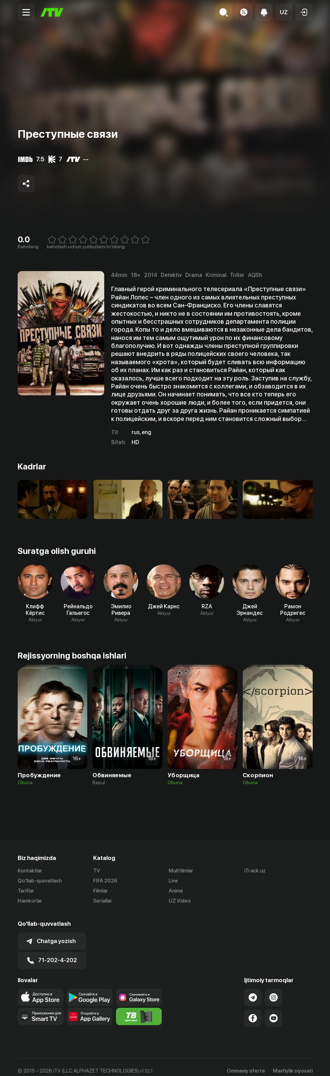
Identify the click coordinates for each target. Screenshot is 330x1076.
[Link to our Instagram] (273, 989)
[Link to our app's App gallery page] (90, 1008)
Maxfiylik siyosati (293, 1063)
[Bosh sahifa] (52, 12)
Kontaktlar (30, 871)
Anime (176, 891)
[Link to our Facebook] (252, 1010)
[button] (284, 12)
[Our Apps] (40, 1008)
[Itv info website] (139, 1008)
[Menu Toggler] (26, 12)
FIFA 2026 (105, 881)
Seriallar (102, 901)
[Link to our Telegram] (252, 989)
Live (173, 881)
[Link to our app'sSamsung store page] (139, 989)
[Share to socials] (26, 183)
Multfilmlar (181, 871)
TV (96, 871)
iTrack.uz (255, 871)
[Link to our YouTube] (273, 1010)
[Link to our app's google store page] (90, 989)
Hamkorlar (30, 901)
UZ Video (180, 901)
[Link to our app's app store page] (40, 989)
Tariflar (26, 891)
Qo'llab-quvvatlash (40, 881)
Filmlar (100, 891)
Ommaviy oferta (246, 1063)
